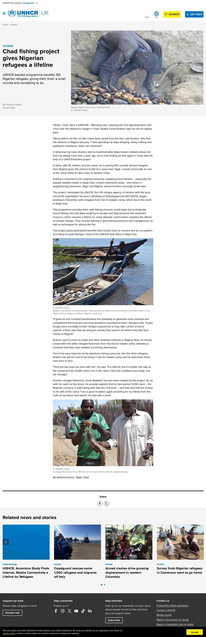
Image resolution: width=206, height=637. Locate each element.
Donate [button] (174, 14)
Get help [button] (196, 14)
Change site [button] (30, 2)
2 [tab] (105, 585)
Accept (194, 632)
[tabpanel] (26, 552)
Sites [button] (156, 17)
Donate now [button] (12, 613)
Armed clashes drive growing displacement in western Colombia (127, 572)
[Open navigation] (4, 13)
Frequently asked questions (172, 605)
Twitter (69, 611)
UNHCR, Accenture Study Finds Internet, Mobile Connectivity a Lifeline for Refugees (26, 572)
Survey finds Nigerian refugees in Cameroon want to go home (179, 570)
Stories (14, 24)
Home (5, 24)
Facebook (56, 611)
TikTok (83, 611)
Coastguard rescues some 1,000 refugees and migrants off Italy (75, 572)
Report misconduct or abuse (173, 619)
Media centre (164, 615)
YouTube (76, 611)
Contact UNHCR (166, 610)
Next (200, 542)
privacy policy (9, 633)
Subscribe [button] (114, 620)
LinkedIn (90, 611)
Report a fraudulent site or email (175, 624)
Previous (6, 542)
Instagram (63, 611)
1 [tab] (102, 585)
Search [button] (147, 17)
